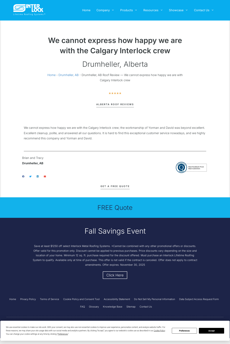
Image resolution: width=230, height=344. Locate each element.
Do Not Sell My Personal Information (154, 299)
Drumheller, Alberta (115, 64)
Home (86, 10)
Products (130, 10)
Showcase (180, 10)
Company (106, 10)
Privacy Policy (28, 299)
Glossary (94, 307)
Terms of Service (49, 299)
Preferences (184, 331)
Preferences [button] (63, 334)
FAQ (82, 307)
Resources (154, 10)
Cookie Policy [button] (159, 331)
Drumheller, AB (68, 75)
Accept (211, 331)
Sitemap (131, 307)
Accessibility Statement (117, 299)
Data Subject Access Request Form (199, 299)
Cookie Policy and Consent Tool (81, 299)
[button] (23, 176)
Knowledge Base (112, 307)
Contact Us (205, 10)
